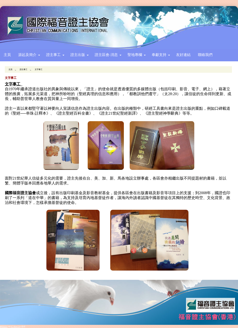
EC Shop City (16, 327)
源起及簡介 (27, 55)
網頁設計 (4, 327)
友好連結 (183, 55)
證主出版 (77, 55)
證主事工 (53, 55)
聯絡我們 (205, 55)
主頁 (7, 55)
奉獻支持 (159, 55)
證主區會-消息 (106, 55)
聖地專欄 (135, 55)
